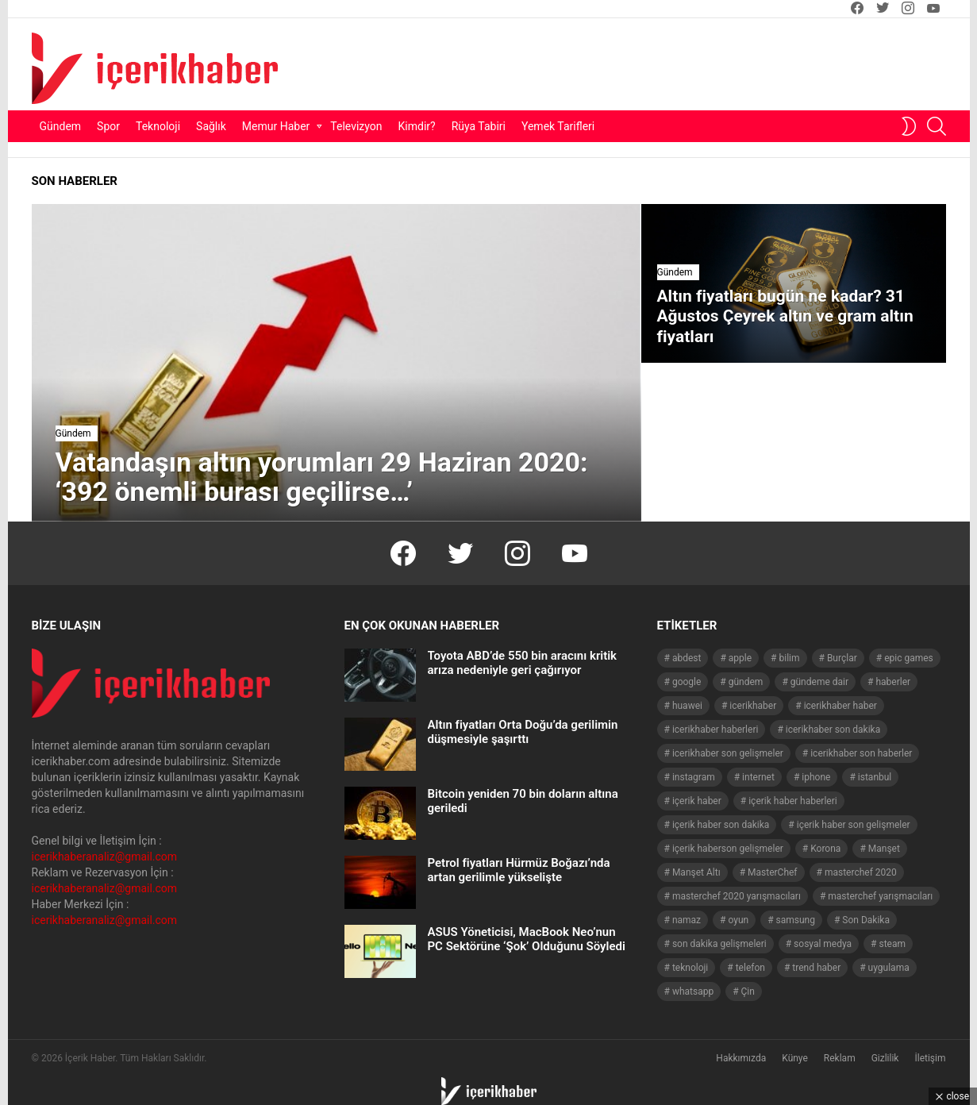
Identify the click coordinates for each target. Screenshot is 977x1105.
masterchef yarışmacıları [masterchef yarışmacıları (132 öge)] (880, 896)
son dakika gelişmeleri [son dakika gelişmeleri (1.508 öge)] (719, 943)
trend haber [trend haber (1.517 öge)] (816, 967)
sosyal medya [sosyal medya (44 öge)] (823, 943)
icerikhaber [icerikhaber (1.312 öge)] (752, 705)
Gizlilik (885, 1058)
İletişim (929, 1058)
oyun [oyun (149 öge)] (738, 920)
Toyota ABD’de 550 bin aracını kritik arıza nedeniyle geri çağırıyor (522, 663)
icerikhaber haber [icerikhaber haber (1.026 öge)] (840, 705)
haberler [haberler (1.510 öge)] (892, 681)
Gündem (61, 126)
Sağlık (211, 126)
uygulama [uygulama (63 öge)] (889, 967)
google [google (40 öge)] (686, 681)
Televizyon (356, 126)
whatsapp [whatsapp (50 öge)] (693, 991)
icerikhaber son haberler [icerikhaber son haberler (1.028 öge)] (861, 753)
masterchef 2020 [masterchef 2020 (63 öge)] (861, 872)
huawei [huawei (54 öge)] (687, 705)
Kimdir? (417, 126)
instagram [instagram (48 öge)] (693, 777)
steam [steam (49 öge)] (892, 943)
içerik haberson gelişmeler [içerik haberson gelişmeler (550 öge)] (727, 848)
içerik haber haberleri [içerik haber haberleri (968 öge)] (792, 801)
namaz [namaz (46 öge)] (686, 920)
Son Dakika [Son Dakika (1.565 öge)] (866, 920)
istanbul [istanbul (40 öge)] (874, 777)
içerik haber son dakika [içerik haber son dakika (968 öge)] (720, 824)
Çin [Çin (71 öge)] (748, 991)
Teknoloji (158, 126)
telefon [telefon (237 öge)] (750, 967)
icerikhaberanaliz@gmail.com (105, 856)
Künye (795, 1058)
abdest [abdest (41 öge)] (687, 658)
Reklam (840, 1058)
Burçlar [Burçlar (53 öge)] (842, 658)
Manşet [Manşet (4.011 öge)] (884, 848)
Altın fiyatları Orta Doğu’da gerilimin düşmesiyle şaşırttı (523, 732)
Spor (108, 126)
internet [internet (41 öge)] (758, 777)
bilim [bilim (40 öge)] (789, 658)
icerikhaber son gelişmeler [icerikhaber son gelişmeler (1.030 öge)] (727, 753)
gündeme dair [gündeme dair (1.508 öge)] (819, 681)
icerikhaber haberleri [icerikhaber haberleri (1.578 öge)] (715, 729)
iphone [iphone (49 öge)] (816, 777)
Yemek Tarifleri (557, 126)
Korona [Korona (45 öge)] (825, 848)
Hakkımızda (741, 1058)
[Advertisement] (628, 64)
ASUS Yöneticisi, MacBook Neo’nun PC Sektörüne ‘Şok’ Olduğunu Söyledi (526, 939)
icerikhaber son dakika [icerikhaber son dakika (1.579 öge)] (833, 729)
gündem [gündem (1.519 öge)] (746, 681)
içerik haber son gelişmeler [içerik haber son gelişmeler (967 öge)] (853, 824)
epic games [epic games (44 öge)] (908, 658)
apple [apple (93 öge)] (740, 658)
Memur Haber (276, 126)
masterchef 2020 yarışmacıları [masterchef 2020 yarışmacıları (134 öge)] (736, 896)
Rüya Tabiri (479, 126)
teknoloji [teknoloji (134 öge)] (690, 967)
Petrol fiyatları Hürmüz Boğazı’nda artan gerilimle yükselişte (519, 870)
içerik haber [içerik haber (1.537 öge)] (696, 801)
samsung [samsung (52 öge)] (795, 920)
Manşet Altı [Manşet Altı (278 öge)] (696, 872)
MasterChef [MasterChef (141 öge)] (773, 872)
